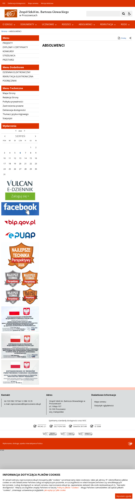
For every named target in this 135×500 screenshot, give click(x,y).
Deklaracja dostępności (16, 3)
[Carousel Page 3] (30, 72)
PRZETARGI (8, 109)
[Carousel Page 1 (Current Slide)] (25, 72)
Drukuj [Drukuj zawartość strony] (121, 87)
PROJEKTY (8, 92)
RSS (4, 3)
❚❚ (5, 73)
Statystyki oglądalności (104, 455)
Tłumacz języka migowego (16, 163)
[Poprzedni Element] (12, 72)
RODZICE (67, 24)
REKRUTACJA (108, 24)
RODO (125, 24)
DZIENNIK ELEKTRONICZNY (16, 121)
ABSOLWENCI (87, 24)
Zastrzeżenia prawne (13, 155)
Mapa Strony (9, 142)
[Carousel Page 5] (35, 72)
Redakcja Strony (10, 146)
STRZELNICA (9, 105)
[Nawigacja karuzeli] (15, 72)
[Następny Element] (19, 72)
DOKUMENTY (28, 24)
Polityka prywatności (13, 151)
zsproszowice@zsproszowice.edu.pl (25, 453)
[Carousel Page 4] (33, 72)
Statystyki (7, 167)
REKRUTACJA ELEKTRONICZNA (18, 126)
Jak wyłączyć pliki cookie (55, 490)
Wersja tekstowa (47, 3)
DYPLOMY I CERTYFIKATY (15, 96)
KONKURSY (8, 101)
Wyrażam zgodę (123, 496)
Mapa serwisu (33, 3)
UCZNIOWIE (49, 24)
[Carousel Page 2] (28, 72)
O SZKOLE (9, 24)
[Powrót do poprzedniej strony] (130, 87)
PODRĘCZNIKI (10, 130)
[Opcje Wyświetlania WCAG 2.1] (129, 14)
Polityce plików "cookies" (68, 487)
